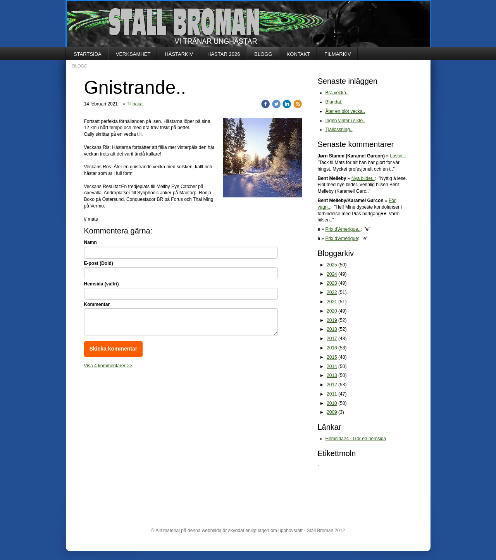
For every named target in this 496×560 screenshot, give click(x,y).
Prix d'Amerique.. (343, 229)
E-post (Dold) (98, 263)
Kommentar (97, 304)
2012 (332, 384)
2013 (332, 375)
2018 (332, 329)
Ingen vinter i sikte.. (345, 120)
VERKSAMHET (133, 54)
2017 (332, 338)
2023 (332, 283)
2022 (332, 292)
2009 (332, 412)
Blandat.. (335, 102)
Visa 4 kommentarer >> (108, 365)
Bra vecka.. (337, 92)
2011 (332, 394)
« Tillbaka (133, 104)
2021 (332, 301)
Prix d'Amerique (342, 238)
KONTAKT (298, 54)
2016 (332, 348)
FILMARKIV (337, 54)
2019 (332, 320)
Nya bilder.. (363, 178)
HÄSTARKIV (179, 54)
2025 (332, 265)
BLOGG (263, 54)
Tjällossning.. (339, 129)
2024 (332, 274)
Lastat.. (397, 156)
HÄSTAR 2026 (223, 54)
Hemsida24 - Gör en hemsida (356, 438)
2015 (332, 357)
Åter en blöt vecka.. (345, 111)
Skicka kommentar (114, 349)
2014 (332, 366)
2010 (332, 403)
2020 (332, 311)
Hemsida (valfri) (101, 284)
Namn (90, 242)
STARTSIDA (88, 54)
